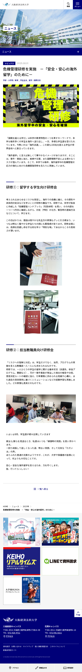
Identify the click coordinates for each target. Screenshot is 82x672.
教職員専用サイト (10, 650)
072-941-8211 (56, 632)
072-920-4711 (14, 632)
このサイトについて (57, 646)
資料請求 (6, 646)
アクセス (8, 636)
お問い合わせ (16, 646)
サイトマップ (28, 646)
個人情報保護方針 (41, 646)
